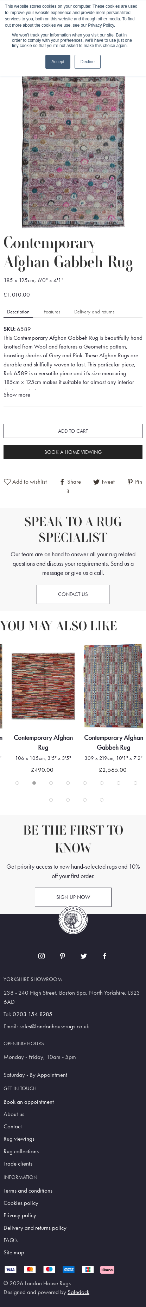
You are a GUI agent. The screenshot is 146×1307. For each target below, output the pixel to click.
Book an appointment (29, 1102)
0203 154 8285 (32, 1014)
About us (14, 1114)
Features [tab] (52, 311)
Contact (13, 1126)
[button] (73, 150)
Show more (17, 394)
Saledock (78, 1292)
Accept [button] (57, 61)
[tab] (17, 783)
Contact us (73, 594)
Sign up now (73, 897)
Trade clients (18, 1163)
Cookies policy (21, 1203)
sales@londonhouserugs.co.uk (54, 1026)
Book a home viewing (73, 452)
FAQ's (11, 1240)
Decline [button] (88, 61)
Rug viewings (19, 1138)
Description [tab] (18, 311)
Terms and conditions (28, 1190)
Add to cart (73, 430)
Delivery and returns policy (35, 1228)
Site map (14, 1252)
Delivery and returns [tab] (94, 311)
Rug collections (21, 1151)
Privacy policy (20, 1215)
